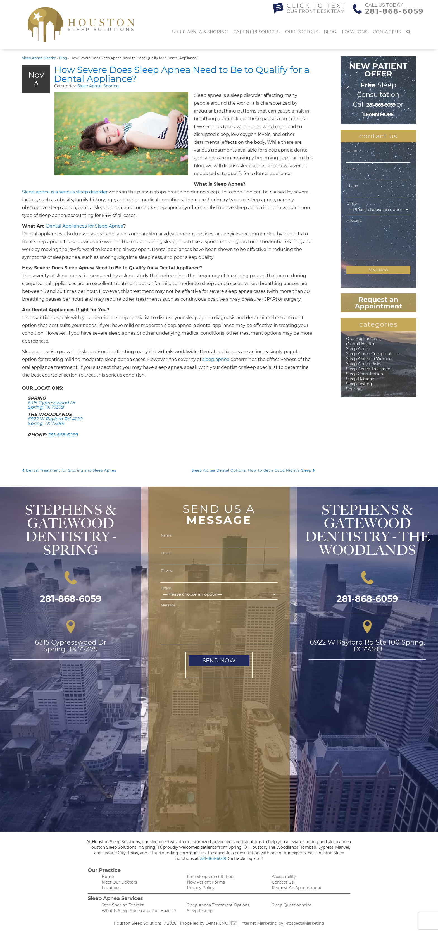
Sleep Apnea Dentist (39, 58)
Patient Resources (257, 31)
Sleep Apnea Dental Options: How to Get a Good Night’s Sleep (253, 470)
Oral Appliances (361, 338)
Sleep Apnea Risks (363, 363)
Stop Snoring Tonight (123, 905)
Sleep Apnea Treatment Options (218, 905)
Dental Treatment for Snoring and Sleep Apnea (69, 470)
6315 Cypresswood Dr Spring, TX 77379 (51, 405)
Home (108, 876)
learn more (378, 114)
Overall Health (360, 343)
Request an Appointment (378, 302)
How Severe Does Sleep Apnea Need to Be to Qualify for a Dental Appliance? (182, 74)
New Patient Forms (206, 882)
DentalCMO (221, 923)
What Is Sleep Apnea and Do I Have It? (139, 910)
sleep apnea (215, 359)
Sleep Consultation (364, 373)
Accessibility (284, 876)
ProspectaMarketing (304, 923)
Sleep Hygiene (360, 378)
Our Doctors (301, 31)
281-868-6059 (394, 11)
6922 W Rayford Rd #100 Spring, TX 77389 (55, 421)
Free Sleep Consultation (210, 876)
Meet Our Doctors (119, 882)
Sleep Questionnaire (291, 905)
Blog (330, 31)
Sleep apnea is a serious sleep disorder (65, 192)
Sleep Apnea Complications (373, 353)
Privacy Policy (201, 887)
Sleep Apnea (89, 85)
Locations (354, 31)
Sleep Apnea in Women (369, 358)
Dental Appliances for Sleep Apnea (84, 226)
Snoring (111, 85)
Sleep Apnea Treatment (369, 368)
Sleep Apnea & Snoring (200, 31)
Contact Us (387, 31)
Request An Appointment (297, 887)
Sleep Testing (359, 383)
